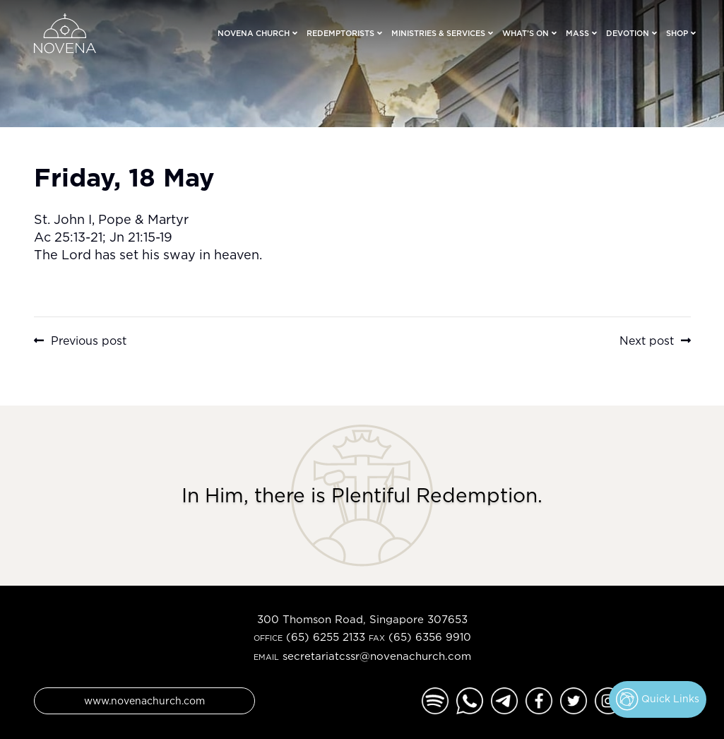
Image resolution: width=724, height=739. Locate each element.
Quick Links (657, 699)
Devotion (627, 33)
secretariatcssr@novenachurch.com (377, 656)
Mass (577, 33)
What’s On (525, 33)
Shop (677, 33)
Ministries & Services (438, 33)
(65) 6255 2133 (325, 637)
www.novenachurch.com (144, 700)
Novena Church (254, 33)
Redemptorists (340, 33)
